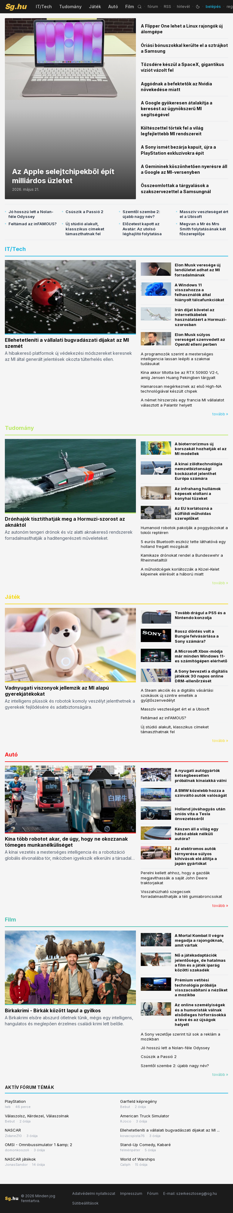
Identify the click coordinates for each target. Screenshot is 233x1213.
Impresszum (131, 1193)
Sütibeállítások (85, 1203)
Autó (113, 6)
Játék (95, 6)
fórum (152, 6)
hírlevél (183, 6)
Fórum (152, 1193)
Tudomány (70, 6)
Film (129, 6)
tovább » (220, 414)
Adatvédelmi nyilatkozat (93, 1193)
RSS (167, 6)
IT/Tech (44, 6)
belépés (213, 6)
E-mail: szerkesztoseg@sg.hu (190, 1193)
